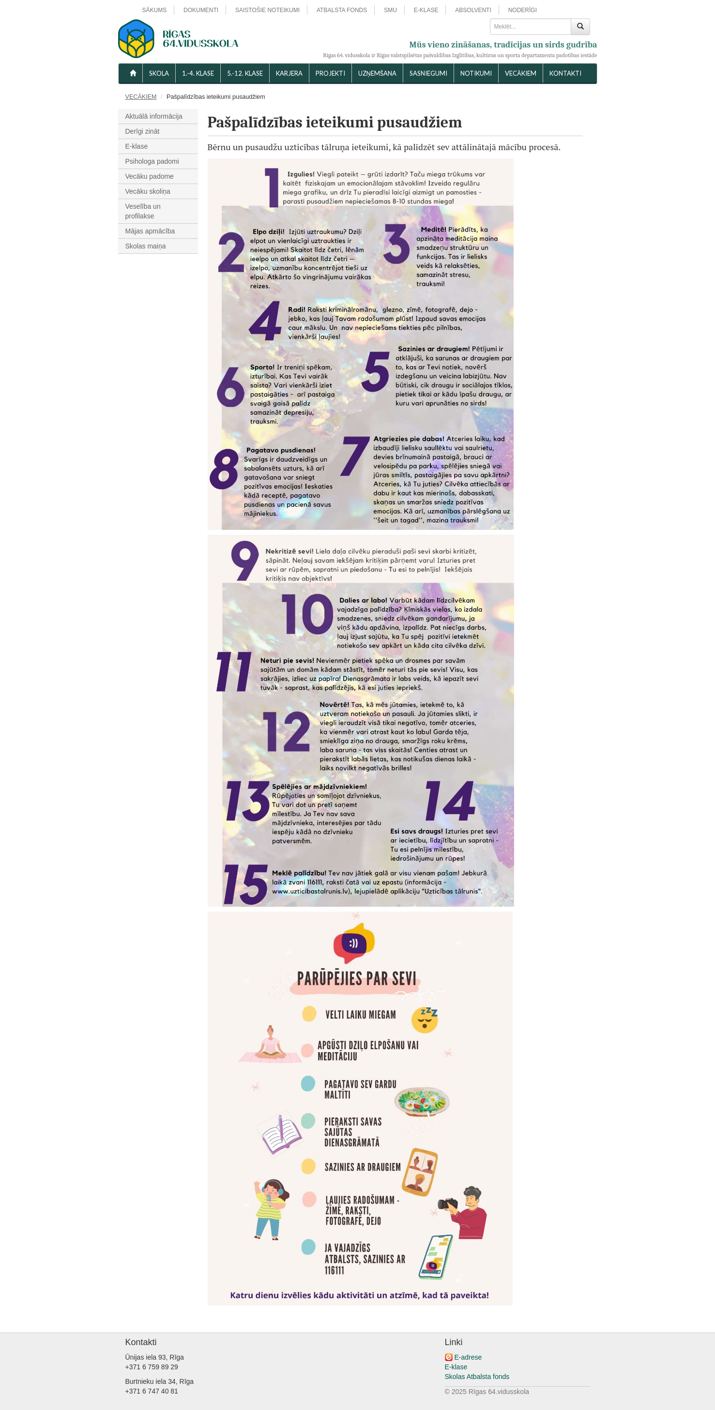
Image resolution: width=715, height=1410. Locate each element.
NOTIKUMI (476, 73)
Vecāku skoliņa (147, 191)
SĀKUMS (154, 10)
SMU (390, 10)
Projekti (330, 73)
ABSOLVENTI (473, 10)
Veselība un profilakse (143, 211)
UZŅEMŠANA (377, 73)
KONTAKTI (565, 73)
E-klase (136, 146)
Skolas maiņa (145, 246)
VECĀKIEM (520, 73)
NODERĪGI (522, 10)
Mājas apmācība (150, 231)
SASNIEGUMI (428, 73)
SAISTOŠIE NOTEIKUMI (267, 10)
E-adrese (468, 1357)
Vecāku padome (149, 176)
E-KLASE (426, 10)
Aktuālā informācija (154, 116)
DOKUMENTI (200, 10)
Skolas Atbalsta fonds (477, 1376)
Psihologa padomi (152, 161)
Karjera (289, 73)
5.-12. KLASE (245, 73)
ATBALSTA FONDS (342, 10)
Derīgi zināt (142, 131)
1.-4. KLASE (198, 73)
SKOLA (159, 73)
